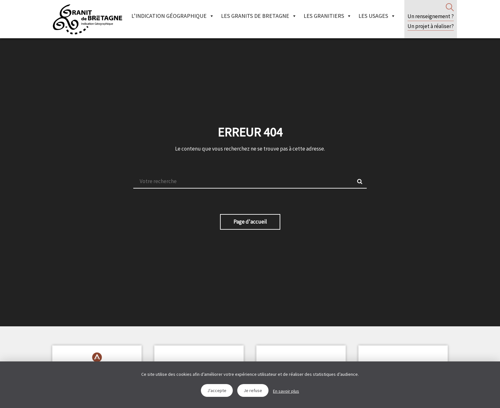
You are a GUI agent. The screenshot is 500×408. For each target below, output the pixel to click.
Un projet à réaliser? (431, 26)
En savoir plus (286, 391)
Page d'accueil (250, 221)
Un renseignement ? (431, 16)
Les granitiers (328, 15)
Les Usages (377, 15)
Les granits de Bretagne (259, 15)
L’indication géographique (172, 15)
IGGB (87, 19)
